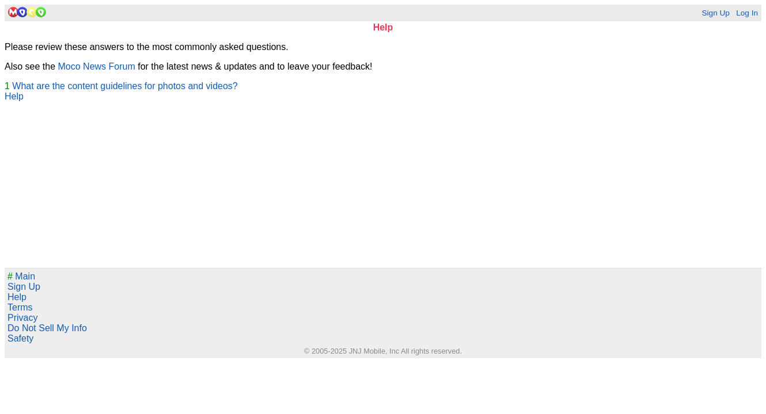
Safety (20, 338)
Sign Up (715, 13)
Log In (747, 13)
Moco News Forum (96, 66)
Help (14, 96)
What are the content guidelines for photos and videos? (124, 86)
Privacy (22, 318)
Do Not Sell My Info (47, 328)
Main (21, 276)
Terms (20, 307)
